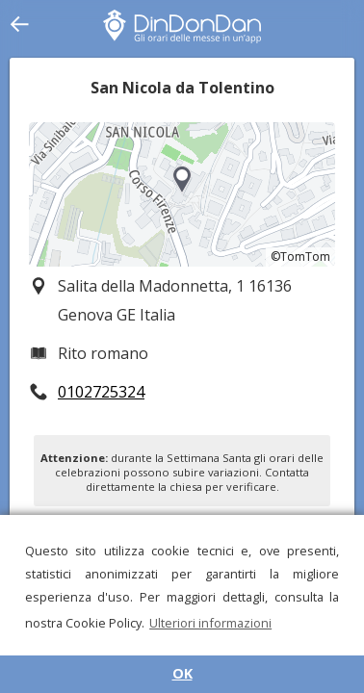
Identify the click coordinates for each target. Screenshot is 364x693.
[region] (182, 194)
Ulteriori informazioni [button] (210, 622)
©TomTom (300, 256)
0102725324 (101, 391)
